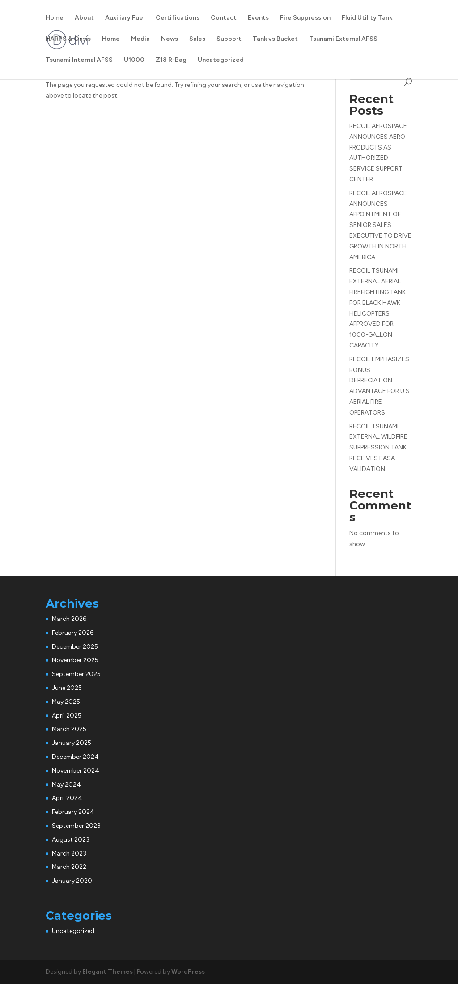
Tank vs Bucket (275, 39)
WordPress (188, 971)
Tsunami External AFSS (343, 39)
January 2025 (71, 743)
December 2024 (75, 757)
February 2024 (73, 812)
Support (229, 39)
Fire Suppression (305, 18)
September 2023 (76, 826)
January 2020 (72, 881)
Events (258, 18)
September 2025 (76, 674)
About (84, 18)
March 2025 (69, 729)
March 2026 (69, 619)
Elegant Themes (107, 971)
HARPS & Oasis (68, 39)
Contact (224, 18)
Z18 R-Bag (171, 60)
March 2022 (69, 867)
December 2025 (75, 646)
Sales (197, 39)
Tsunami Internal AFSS (79, 60)
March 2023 (69, 853)
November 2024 (75, 770)
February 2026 (72, 633)
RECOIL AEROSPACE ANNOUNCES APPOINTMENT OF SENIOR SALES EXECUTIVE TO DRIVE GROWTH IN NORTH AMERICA (380, 225)
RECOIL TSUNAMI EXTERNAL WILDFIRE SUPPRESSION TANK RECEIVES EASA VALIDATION (378, 448)
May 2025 (66, 702)
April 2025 (66, 715)
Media (140, 39)
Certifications (177, 18)
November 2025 (75, 660)
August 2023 (70, 839)
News (169, 39)
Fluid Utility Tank (367, 18)
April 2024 (67, 798)
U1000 (134, 60)
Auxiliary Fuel (124, 18)
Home (55, 18)
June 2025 (67, 688)
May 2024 (66, 784)
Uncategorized (221, 60)
